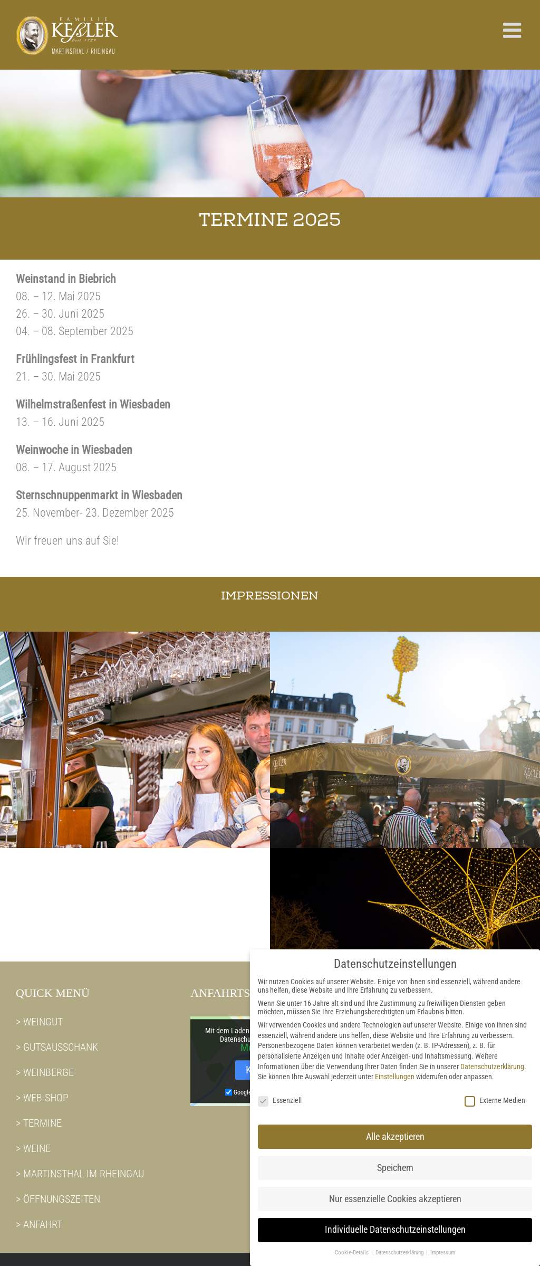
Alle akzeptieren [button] (395, 1127)
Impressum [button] (442, 1243)
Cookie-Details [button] (352, 1243)
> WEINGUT (39, 1021)
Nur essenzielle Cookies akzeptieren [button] (395, 1189)
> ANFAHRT (39, 1224)
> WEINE (33, 1148)
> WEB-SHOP (42, 1097)
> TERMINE (39, 1123)
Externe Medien (495, 1091)
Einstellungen (394, 1067)
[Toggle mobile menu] (513, 30)
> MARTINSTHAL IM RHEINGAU (80, 1173)
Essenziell (280, 1091)
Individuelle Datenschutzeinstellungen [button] (395, 1220)
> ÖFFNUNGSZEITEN (58, 1199)
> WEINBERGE (45, 1072)
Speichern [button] (395, 1158)
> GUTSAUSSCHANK (57, 1047)
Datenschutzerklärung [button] (400, 1243)
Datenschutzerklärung (492, 1057)
